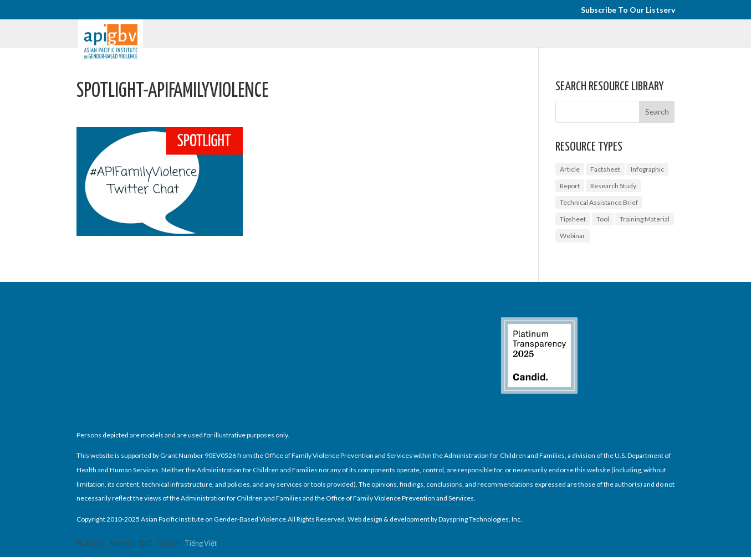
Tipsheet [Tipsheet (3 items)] (573, 219)
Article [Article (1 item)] (570, 169)
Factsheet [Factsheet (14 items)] (605, 169)
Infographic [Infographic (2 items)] (647, 169)
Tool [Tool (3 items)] (602, 219)
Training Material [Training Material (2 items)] (645, 219)
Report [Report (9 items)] (570, 186)
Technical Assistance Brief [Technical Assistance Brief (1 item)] (599, 202)
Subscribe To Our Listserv (628, 10)
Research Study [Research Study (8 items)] (613, 186)
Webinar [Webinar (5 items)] (572, 235)
